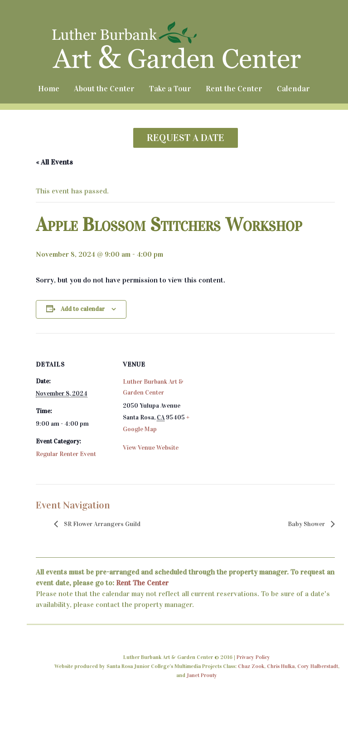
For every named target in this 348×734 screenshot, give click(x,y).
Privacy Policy (253, 657)
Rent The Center (142, 583)
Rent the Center (234, 89)
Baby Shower (307, 524)
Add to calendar (83, 309)
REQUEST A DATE (185, 138)
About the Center (104, 89)
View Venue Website (151, 448)
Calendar (293, 89)
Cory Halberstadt (317, 666)
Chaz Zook (251, 666)
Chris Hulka (281, 666)
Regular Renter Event (66, 454)
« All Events (54, 162)
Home (48, 89)
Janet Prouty (202, 675)
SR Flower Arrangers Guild (101, 524)
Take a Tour (170, 89)
